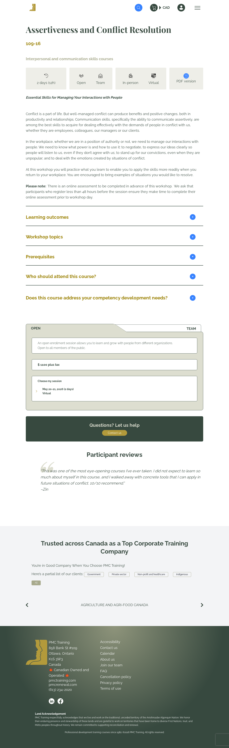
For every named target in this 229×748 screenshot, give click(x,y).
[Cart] (154, 7)
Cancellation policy (115, 677)
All (36, 582)
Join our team (111, 665)
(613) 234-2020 (60, 690)
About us (107, 659)
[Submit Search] (138, 7)
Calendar (107, 653)
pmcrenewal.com (63, 685)
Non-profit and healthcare (151, 574)
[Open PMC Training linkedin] (51, 701)
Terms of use (110, 688)
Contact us (114, 432)
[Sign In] (181, 7)
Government (94, 574)
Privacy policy (111, 683)
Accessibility (110, 642)
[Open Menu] (196, 7)
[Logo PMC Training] (32, 7)
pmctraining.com (62, 680)
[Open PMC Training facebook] (60, 701)
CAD (166, 8)
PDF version (186, 78)
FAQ (103, 671)
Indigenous (182, 574)
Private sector (119, 574)
